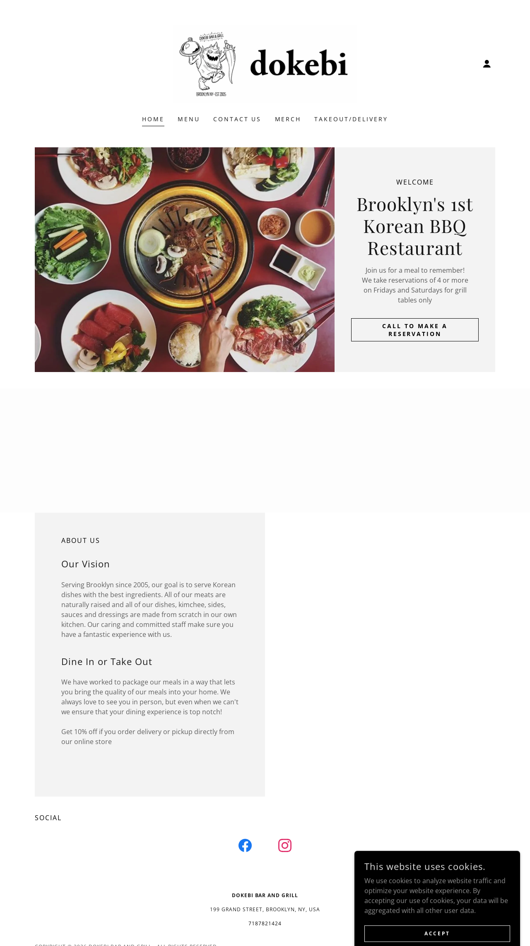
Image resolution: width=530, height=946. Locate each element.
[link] (265, 62)
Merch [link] (288, 119)
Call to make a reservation (415, 330)
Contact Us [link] (237, 119)
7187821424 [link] (265, 923)
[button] (487, 63)
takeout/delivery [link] (351, 119)
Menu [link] (189, 119)
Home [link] (153, 119)
